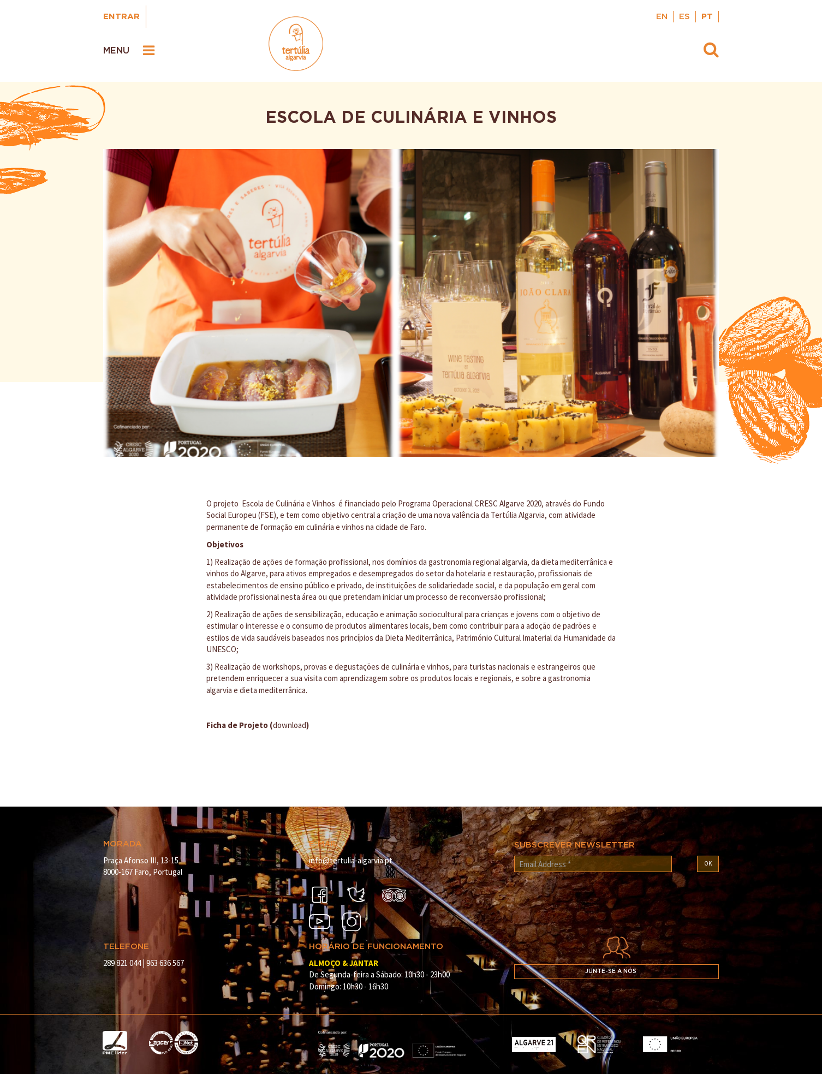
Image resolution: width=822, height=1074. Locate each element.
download (289, 725)
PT (707, 17)
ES (684, 17)
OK (708, 863)
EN (662, 17)
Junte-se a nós (610, 971)
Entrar (121, 17)
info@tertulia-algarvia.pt (350, 860)
